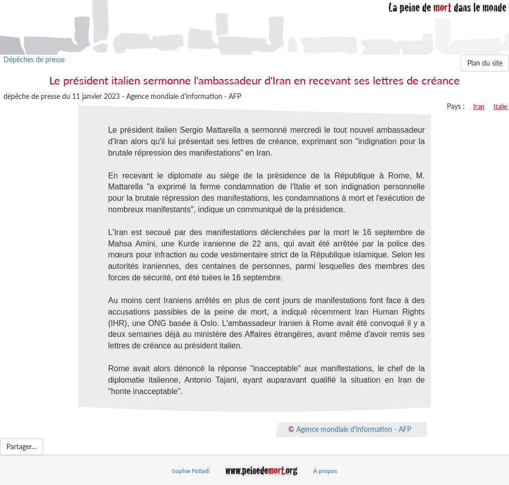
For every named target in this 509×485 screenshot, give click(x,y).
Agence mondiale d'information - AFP (353, 429)
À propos (325, 471)
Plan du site (485, 63)
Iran (478, 106)
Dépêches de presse (34, 59)
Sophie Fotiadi (191, 471)
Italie (501, 106)
